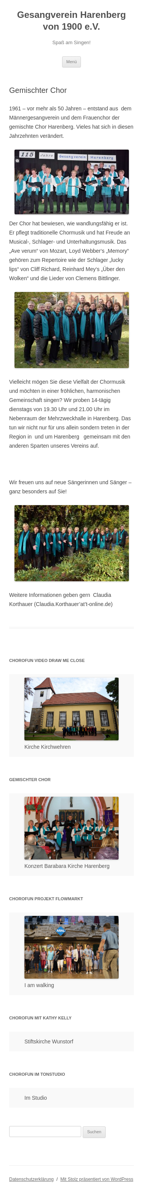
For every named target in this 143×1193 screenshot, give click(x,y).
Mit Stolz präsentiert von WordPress (96, 1179)
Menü (71, 61)
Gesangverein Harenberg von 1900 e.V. (71, 21)
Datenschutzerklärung (31, 1179)
